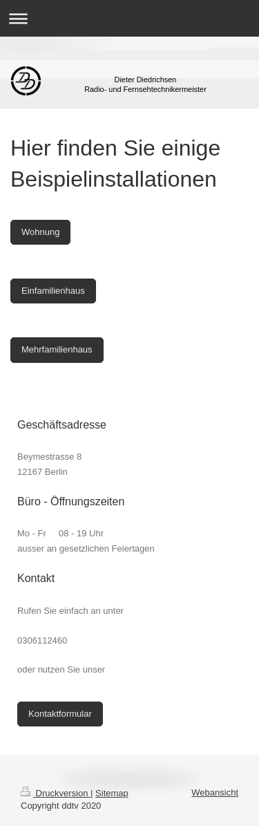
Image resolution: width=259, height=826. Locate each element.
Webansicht (214, 792)
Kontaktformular (60, 713)
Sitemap (111, 793)
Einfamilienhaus (53, 290)
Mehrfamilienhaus (57, 349)
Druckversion (55, 793)
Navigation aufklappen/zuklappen (129, 18)
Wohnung (40, 232)
